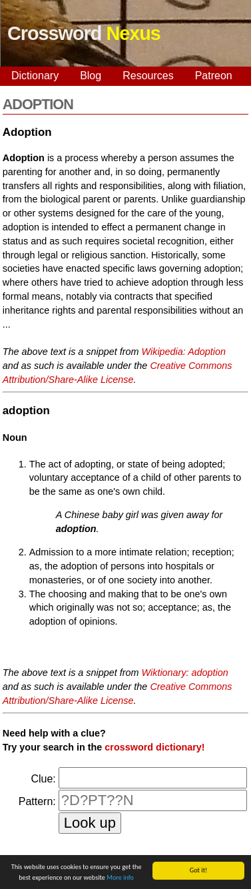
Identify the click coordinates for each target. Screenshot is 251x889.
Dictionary (35, 75)
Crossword (83, 33)
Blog (90, 75)
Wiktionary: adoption (185, 672)
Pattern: (37, 801)
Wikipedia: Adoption (184, 351)
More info (120, 878)
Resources (148, 75)
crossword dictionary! (154, 747)
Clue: (43, 778)
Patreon (213, 75)
